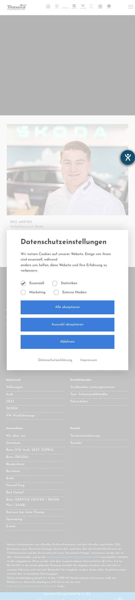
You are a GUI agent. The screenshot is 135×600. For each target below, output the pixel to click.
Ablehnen (67, 341)
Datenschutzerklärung (55, 360)
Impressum (88, 360)
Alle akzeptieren (67, 307)
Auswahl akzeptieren (67, 324)
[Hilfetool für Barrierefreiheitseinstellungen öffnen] (128, 157)
